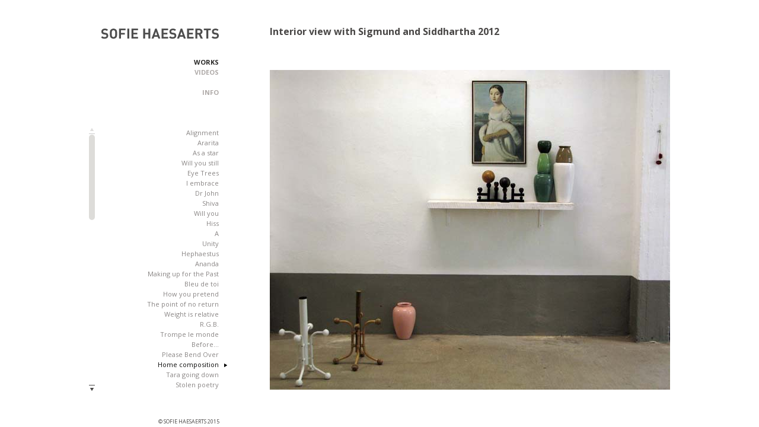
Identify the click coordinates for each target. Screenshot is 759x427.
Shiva (210, 203)
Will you (206, 213)
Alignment (202, 132)
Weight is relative (191, 314)
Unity (210, 243)
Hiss (212, 223)
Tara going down (192, 374)
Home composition (188, 364)
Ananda (207, 263)
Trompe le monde (189, 334)
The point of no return (183, 303)
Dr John (207, 193)
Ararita (208, 142)
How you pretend (191, 293)
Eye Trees (203, 172)
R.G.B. (209, 324)
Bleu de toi (201, 283)
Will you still (200, 162)
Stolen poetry (197, 384)
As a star (206, 152)
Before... (205, 344)
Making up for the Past (183, 273)
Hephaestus (200, 253)
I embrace (202, 183)
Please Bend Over (190, 354)
